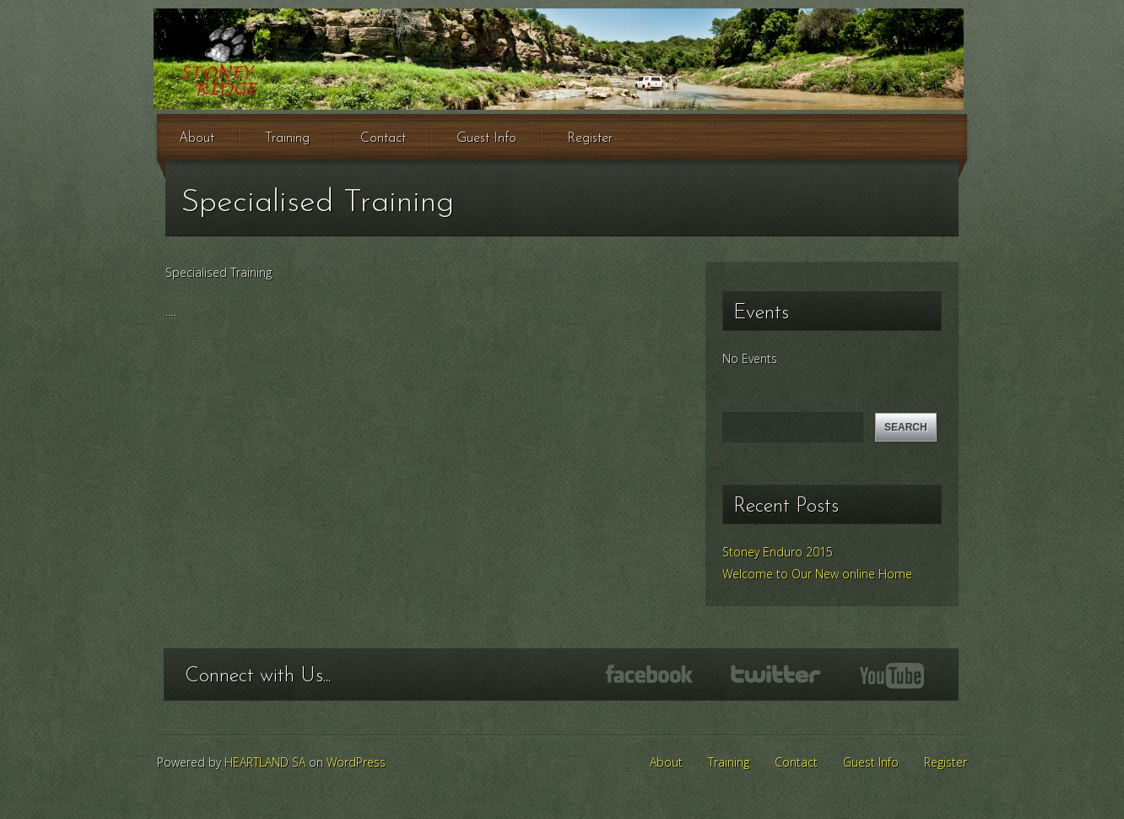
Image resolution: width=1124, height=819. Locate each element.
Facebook (649, 674)
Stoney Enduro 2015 (777, 552)
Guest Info (486, 138)
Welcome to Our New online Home (817, 574)
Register (590, 138)
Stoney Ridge (559, 59)
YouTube (891, 676)
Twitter (776, 674)
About (196, 138)
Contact (383, 138)
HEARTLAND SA (264, 762)
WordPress (356, 762)
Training (287, 138)
